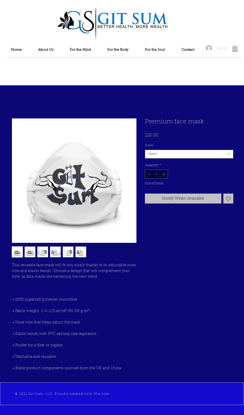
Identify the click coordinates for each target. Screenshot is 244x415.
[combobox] (189, 154)
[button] (235, 48)
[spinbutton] (156, 174)
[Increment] (164, 174)
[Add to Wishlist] (228, 199)
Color (149, 145)
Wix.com (102, 394)
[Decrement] (149, 174)
